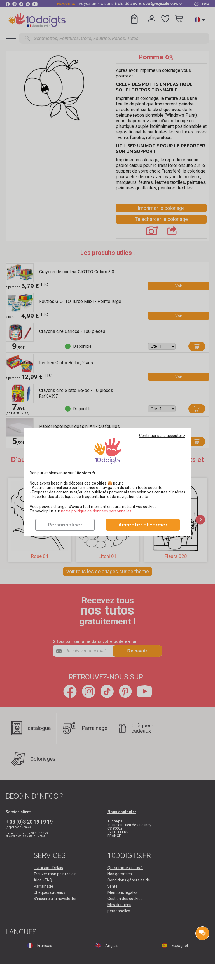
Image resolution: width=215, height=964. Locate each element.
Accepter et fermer (142, 525)
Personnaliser (65, 525)
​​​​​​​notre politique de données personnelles (96, 511)
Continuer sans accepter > (162, 435)
